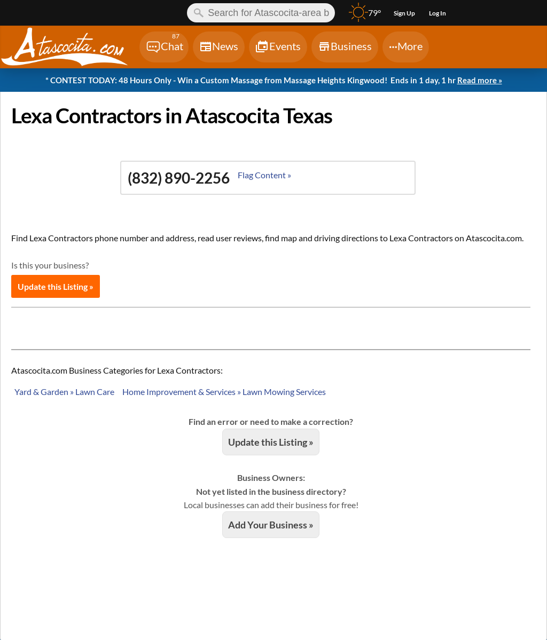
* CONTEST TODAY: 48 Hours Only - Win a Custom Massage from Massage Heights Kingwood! (273, 80)
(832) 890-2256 (179, 178)
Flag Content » (264, 175)
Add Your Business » (271, 525)
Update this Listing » (55, 286)
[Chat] (164, 46)
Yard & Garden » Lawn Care (64, 391)
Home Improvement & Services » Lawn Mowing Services (224, 391)
